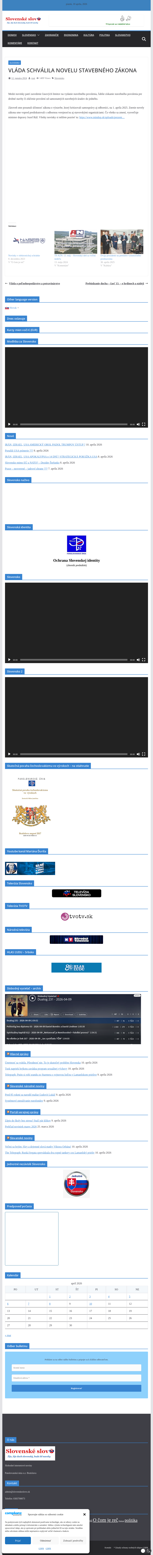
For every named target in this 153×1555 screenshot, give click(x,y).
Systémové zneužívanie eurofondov (24, 1100)
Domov (12, 35)
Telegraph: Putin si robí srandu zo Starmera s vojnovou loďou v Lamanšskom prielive (51, 1074)
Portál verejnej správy (24, 1112)
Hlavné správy (19, 1054)
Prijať (18, 1540)
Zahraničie (52, 35)
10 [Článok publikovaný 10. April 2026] (90, 1303)
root (33, 78)
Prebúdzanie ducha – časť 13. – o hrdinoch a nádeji (117, 283)
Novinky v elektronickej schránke (24, 255)
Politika (104, 35)
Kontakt (32, 43)
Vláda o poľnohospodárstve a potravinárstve (32, 283)
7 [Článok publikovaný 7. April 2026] (28, 1303)
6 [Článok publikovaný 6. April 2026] (8, 1303)
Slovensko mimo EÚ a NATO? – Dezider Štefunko (32, 462)
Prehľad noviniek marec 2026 (21, 1126)
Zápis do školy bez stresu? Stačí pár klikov (28, 1120)
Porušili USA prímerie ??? (19, 450)
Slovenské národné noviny (27, 1086)
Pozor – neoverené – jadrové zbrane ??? (26, 468)
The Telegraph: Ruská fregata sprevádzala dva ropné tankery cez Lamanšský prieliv (50, 1152)
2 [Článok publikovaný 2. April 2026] (70, 1296)
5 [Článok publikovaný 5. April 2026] (129, 1296)
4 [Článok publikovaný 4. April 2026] (108, 1296)
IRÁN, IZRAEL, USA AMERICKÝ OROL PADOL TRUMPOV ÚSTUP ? (45, 444)
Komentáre (15, 43)
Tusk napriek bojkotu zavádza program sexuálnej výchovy (36, 1068)
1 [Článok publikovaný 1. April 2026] (50, 1296)
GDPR (41, 1548)
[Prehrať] (9, 424)
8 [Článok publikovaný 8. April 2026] (50, 1303)
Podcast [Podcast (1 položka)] (121, 1521)
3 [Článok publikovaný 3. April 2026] (90, 1296)
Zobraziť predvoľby (73, 1540)
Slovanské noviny (21, 1138)
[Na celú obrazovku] (143, 424)
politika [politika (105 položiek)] (131, 1520)
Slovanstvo (122, 35)
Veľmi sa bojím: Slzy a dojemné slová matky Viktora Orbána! (38, 1146)
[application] (76, 387)
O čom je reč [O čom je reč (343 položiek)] (105, 1520)
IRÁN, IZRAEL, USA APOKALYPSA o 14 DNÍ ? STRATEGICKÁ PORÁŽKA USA (51, 456)
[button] (84, 1514)
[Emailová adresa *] (76, 1377)
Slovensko (29, 35)
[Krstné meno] (76, 1367)
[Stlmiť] (138, 424)
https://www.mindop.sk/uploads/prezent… (102, 117)
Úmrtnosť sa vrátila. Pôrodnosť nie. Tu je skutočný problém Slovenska (43, 1062)
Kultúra (89, 35)
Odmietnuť (45, 1540)
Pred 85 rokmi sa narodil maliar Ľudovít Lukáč (30, 1094)
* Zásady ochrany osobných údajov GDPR (131, 1547)
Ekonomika (71, 35)
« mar (8, 1335)
